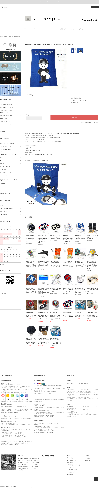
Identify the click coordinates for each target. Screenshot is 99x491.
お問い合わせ (82, 29)
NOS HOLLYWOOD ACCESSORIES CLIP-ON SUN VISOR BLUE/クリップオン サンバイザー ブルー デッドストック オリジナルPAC (43, 290)
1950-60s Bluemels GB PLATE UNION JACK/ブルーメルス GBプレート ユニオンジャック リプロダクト (68, 315)
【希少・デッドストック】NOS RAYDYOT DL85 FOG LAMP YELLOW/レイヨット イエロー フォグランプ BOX (68, 264)
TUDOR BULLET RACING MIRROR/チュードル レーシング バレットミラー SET (80, 314)
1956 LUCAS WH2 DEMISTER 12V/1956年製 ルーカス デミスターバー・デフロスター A (55, 289)
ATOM (71, 474)
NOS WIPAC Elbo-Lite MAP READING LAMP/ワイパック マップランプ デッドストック (92, 289)
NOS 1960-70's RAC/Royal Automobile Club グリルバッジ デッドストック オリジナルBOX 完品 (80, 238)
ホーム (15, 29)
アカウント (86, 7)
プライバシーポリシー (72, 467)
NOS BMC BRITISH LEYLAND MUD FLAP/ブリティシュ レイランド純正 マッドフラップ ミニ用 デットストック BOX (43, 341)
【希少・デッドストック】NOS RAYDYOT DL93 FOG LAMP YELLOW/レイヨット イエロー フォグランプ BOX (55, 264)
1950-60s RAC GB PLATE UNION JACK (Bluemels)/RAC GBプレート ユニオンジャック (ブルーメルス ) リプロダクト (43, 239)
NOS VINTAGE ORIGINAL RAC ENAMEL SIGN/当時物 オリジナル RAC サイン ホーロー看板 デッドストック (31, 290)
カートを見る (86, 458)
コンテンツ (48, 29)
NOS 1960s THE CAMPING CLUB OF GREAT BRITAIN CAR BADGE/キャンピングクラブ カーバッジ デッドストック (55, 316)
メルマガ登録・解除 (61, 29)
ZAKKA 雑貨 (8, 36)
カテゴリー (25, 29)
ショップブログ (70, 472)
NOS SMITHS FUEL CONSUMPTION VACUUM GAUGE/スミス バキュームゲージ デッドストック (31, 238)
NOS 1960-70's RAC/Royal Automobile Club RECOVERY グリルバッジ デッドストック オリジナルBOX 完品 (68, 238)
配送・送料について (72, 460)
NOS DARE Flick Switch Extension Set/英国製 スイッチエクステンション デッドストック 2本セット (43, 264)
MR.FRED (7, 38)
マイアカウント (87, 455)
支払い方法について (72, 458)
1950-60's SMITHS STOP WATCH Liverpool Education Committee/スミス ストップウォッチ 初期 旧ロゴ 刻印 (80, 289)
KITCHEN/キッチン (17, 36)
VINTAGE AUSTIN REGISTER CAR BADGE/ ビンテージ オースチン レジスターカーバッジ (68, 289)
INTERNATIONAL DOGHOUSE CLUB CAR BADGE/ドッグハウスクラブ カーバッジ (31, 314)
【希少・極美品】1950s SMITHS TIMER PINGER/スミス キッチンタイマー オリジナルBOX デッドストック (92, 315)
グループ (37, 29)
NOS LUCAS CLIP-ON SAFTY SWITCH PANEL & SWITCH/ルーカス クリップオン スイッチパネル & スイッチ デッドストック (43, 316)
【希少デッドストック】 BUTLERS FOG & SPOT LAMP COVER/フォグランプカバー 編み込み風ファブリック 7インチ (31, 341)
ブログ (72, 29)
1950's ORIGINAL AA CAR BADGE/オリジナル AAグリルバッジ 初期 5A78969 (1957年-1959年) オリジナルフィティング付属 (92, 265)
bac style (4, 298)
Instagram (3, 306)
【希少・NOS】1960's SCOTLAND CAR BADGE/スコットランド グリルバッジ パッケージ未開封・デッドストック (31, 264)
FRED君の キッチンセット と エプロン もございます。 (38, 160)
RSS (68, 474)
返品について (81, 122)
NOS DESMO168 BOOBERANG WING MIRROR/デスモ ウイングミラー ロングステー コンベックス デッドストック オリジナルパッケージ (55, 342)
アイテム (94, 7)
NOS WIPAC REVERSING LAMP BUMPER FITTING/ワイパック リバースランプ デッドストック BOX (80, 264)
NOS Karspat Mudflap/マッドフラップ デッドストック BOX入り (92, 237)
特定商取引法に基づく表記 (91, 122)
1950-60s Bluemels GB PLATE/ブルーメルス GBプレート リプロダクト (55, 237)
